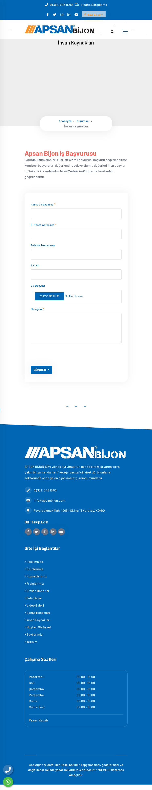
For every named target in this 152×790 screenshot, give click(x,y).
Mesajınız (37, 314)
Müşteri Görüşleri (38, 632)
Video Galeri (34, 610)
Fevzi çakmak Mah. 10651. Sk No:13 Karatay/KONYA (65, 515)
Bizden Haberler (37, 596)
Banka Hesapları (37, 618)
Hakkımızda (34, 567)
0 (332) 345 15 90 (61, 4)
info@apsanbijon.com (45, 505)
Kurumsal (83, 121)
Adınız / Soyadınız (43, 209)
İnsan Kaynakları (37, 625)
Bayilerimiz (34, 640)
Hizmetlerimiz (36, 581)
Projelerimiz (34, 589)
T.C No (35, 270)
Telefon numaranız (43, 250)
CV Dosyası (38, 290)
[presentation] (61, 360)
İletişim (31, 647)
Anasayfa (64, 121)
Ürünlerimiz (34, 574)
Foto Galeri (33, 603)
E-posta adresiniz (43, 230)
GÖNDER (41, 375)
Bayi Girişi (94, 16)
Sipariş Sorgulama (94, 4)
